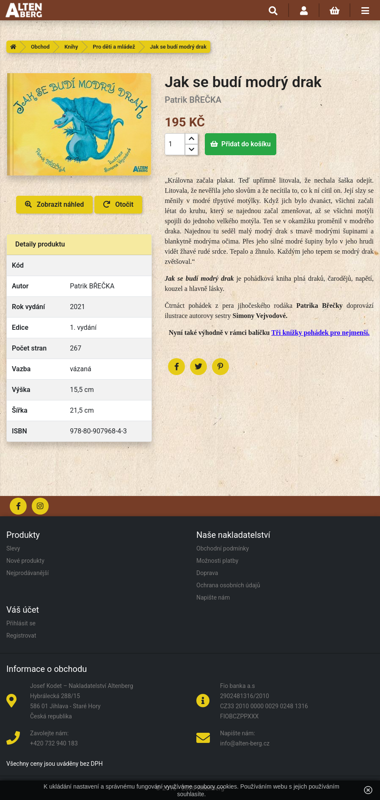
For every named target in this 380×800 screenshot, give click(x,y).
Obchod (40, 47)
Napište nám (213, 597)
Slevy (13, 548)
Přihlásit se (21, 623)
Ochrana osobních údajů (228, 585)
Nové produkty (25, 560)
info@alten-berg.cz (245, 743)
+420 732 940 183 (54, 743)
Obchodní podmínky (222, 548)
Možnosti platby (217, 560)
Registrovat (21, 635)
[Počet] (175, 144)
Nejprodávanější (27, 573)
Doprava (207, 573)
